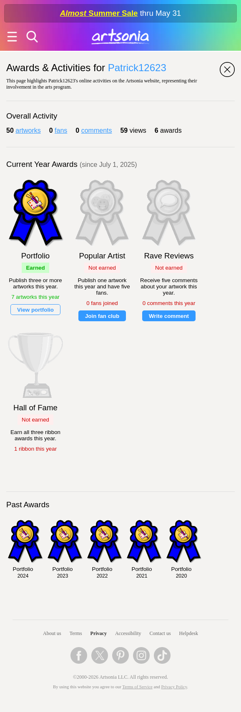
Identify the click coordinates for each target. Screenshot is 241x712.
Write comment (169, 316)
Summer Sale (99, 13)
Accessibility (128, 633)
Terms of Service (137, 687)
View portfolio (35, 310)
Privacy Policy (174, 687)
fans (61, 130)
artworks (27, 130)
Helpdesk (188, 633)
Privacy (98, 633)
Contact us (160, 633)
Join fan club (102, 316)
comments (96, 130)
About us (52, 633)
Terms (76, 633)
